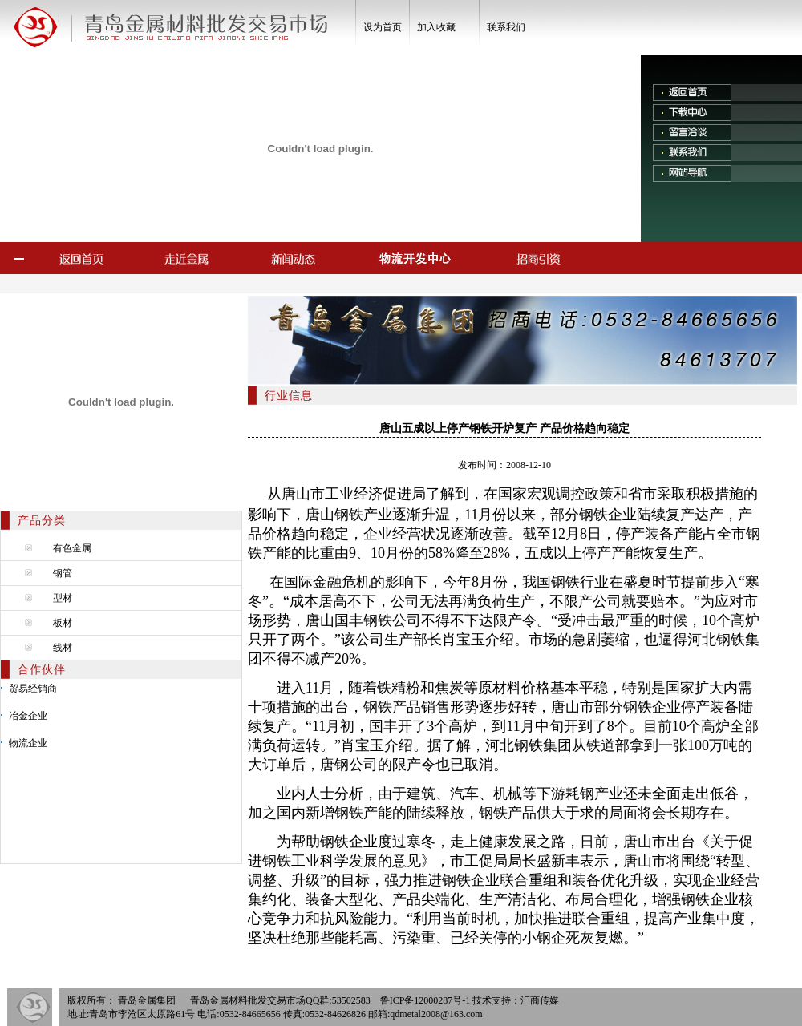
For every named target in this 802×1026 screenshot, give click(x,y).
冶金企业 (28, 715)
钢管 (62, 573)
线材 (62, 647)
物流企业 (28, 743)
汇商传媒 (539, 1000)
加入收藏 (436, 27)
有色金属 (72, 548)
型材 (62, 598)
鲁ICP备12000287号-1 (425, 1000)
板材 (62, 622)
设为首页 (382, 27)
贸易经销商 (33, 688)
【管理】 (504, 1014)
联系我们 (506, 27)
